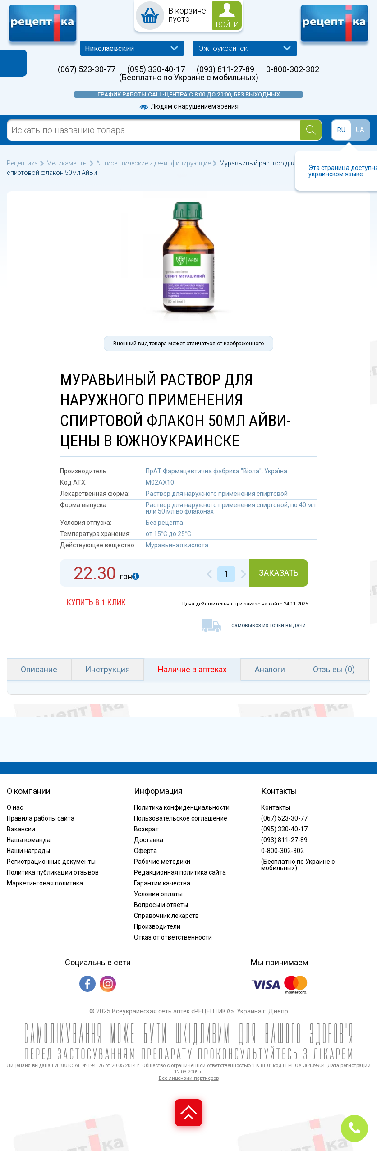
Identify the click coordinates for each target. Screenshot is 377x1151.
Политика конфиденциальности (182, 807)
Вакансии (21, 829)
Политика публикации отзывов (53, 872)
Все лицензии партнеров (189, 1078)
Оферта (145, 850)
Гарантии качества (162, 883)
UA (360, 129)
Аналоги (270, 669)
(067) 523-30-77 (86, 69)
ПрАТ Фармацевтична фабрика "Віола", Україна (216, 471)
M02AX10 (160, 482)
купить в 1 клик (96, 602)
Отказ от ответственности (173, 937)
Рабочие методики (162, 861)
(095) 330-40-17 (156, 69)
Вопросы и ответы (161, 904)
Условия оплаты (158, 894)
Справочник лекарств (166, 915)
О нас (15, 807)
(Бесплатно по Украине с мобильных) (188, 77)
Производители (157, 926)
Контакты (275, 807)
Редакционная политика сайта (180, 872)
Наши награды (28, 850)
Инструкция (107, 669)
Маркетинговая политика (45, 883)
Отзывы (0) (334, 669)
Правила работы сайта (40, 818)
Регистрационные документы (51, 861)
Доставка (148, 840)
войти (227, 24)
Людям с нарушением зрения (188, 106)
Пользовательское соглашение (180, 818)
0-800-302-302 (292, 69)
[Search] (311, 130)
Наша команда (29, 840)
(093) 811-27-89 (225, 69)
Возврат (146, 829)
